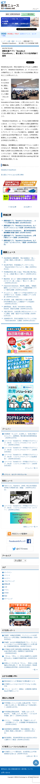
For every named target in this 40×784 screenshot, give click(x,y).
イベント (7, 575)
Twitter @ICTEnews (20, 548)
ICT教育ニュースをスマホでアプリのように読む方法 (20, 685)
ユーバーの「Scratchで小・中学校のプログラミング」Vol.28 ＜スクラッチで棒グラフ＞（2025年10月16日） (21, 463)
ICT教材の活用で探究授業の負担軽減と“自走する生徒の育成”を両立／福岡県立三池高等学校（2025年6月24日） (20, 651)
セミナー (7, 578)
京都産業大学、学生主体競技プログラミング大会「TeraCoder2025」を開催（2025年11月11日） (20, 319)
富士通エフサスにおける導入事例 (12, 175)
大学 (5, 587)
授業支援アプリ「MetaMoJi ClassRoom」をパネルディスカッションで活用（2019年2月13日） (20, 227)
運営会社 (4, 769)
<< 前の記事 (12, 207)
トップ (3, 41)
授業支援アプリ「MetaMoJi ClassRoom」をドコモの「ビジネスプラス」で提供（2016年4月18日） (20, 242)
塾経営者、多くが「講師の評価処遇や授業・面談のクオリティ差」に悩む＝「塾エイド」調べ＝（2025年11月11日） (20, 281)
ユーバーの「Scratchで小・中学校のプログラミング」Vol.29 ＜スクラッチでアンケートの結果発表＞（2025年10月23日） (21, 456)
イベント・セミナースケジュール (15, 474)
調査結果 (7, 584)
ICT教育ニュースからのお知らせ (14, 747)
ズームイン (6, 429)
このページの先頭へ (36, 763)
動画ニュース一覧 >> (31, 527)
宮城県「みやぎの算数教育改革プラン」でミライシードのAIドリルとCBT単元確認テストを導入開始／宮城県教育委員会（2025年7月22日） (20, 644)
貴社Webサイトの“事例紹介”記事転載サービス (19, 681)
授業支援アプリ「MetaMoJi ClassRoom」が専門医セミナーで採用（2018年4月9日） (20, 236)
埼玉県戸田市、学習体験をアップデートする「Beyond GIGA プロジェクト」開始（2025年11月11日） (20, 267)
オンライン (8, 572)
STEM (6, 593)
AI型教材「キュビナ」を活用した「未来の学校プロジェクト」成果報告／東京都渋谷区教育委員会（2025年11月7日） (20, 436)
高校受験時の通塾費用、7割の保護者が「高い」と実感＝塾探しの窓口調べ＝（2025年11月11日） (20, 260)
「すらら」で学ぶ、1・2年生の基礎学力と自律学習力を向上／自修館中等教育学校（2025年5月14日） (20, 658)
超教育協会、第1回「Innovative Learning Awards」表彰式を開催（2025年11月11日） (19, 308)
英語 (5, 596)
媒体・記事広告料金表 (13, 14)
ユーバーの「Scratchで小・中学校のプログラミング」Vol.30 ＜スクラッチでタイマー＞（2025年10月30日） (21, 450)
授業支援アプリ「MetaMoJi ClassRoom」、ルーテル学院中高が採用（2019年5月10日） (20, 222)
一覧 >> (35, 669)
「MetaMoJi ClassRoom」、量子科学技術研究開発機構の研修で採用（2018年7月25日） (20, 232)
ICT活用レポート (8, 630)
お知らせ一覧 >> (32, 756)
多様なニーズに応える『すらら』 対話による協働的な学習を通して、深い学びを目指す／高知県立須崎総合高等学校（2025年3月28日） (20, 665)
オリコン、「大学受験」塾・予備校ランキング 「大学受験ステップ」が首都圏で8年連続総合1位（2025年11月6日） (20, 722)
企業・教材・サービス (14, 41)
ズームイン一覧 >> (31, 468)
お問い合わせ (5, 772)
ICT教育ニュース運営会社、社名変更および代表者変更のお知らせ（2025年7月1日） (20, 753)
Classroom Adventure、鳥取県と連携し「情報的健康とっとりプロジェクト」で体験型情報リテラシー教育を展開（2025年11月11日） (20, 288)
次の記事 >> (28, 207)
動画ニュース (7, 481)
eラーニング (8, 599)
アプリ (6, 590)
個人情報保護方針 (14, 769)
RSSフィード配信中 (20, 533)
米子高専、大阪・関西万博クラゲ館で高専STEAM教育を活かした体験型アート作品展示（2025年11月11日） (19, 301)
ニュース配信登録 (28, 14)
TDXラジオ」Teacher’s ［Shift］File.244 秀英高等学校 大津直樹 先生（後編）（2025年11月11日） (20, 494)
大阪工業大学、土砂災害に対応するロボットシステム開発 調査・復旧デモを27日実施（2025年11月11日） (20, 313)
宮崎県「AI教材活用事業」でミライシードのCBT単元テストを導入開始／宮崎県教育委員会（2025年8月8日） (20, 637)
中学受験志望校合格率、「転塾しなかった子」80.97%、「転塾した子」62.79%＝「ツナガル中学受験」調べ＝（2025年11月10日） (20, 713)
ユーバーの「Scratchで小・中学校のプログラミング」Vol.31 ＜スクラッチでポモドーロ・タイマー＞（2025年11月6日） (21, 443)
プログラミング (9, 581)
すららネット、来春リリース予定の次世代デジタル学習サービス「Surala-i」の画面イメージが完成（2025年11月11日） (20, 295)
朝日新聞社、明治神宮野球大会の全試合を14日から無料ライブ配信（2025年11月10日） (20, 738)
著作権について (27, 769)
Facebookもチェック (20, 541)
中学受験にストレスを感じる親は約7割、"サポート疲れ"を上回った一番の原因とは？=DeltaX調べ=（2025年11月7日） (20, 705)
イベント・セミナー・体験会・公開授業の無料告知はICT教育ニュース (20, 690)
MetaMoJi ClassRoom (8, 170)
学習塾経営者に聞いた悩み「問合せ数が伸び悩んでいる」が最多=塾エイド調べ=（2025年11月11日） (20, 274)
